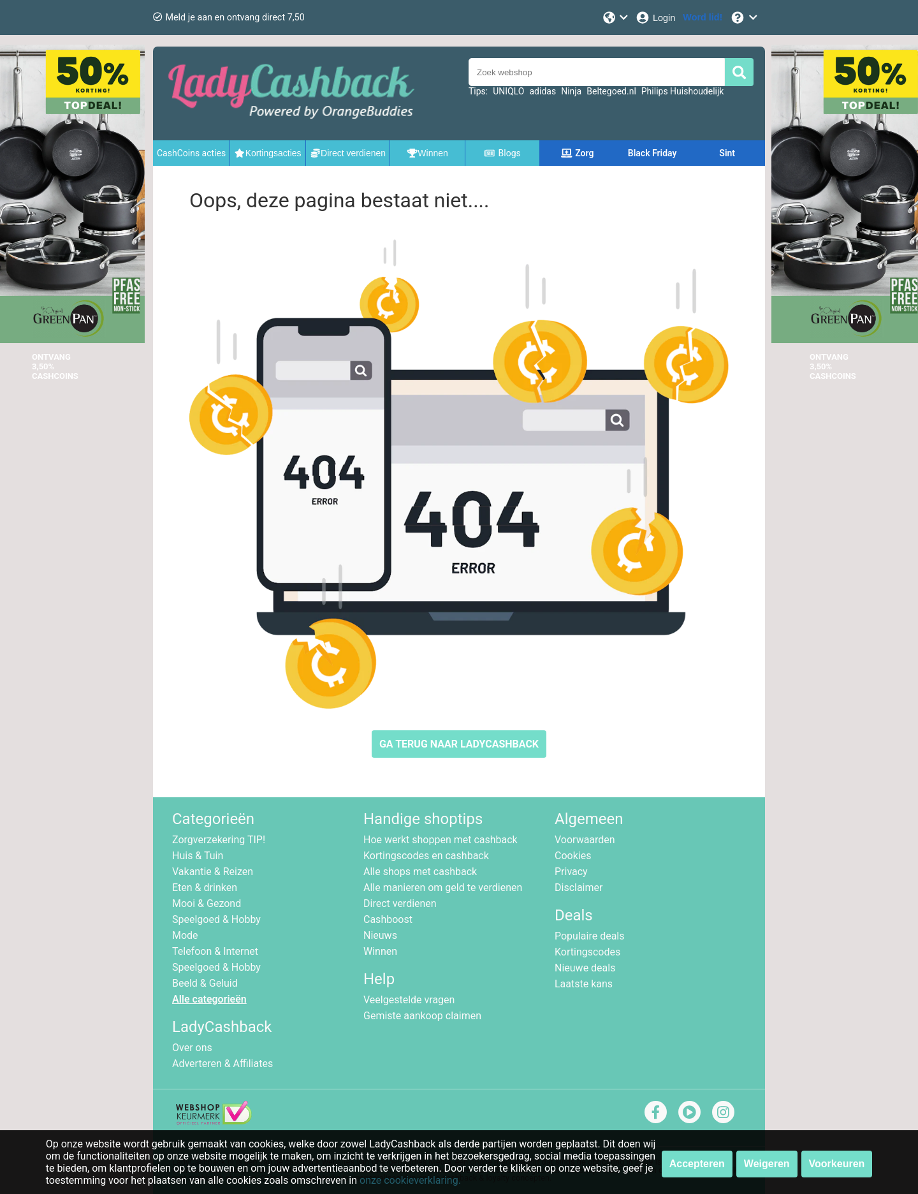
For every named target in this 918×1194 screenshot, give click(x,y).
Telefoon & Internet (215, 951)
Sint (727, 153)
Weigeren (767, 1163)
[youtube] (689, 1112)
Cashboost (387, 919)
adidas (542, 91)
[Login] (655, 17)
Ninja (571, 91)
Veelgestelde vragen (409, 1000)
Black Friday (652, 153)
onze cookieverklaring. (410, 1180)
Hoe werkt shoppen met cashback (440, 840)
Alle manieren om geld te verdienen (442, 887)
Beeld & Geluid (205, 983)
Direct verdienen (400, 903)
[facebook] (655, 1112)
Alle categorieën (209, 999)
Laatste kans (584, 984)
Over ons (192, 1048)
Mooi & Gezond (206, 903)
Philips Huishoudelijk (682, 91)
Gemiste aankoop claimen (422, 1016)
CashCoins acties (191, 153)
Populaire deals (590, 936)
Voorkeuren (837, 1163)
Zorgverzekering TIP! (218, 840)
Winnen (380, 951)
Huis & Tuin (197, 856)
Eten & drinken (204, 887)
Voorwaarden (585, 840)
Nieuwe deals (585, 968)
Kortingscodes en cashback (426, 856)
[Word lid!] (702, 17)
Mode (185, 935)
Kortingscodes (587, 952)
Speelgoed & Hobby (216, 919)
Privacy (571, 872)
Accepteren (697, 1163)
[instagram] (723, 1112)
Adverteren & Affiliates (222, 1064)
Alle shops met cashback (420, 872)
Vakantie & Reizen (212, 872)
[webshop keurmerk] (214, 1121)
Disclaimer (578, 887)
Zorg (577, 153)
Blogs (502, 153)
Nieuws (380, 935)
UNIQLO (508, 91)
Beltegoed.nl (611, 91)
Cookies (573, 856)
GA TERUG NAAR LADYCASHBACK (459, 744)
